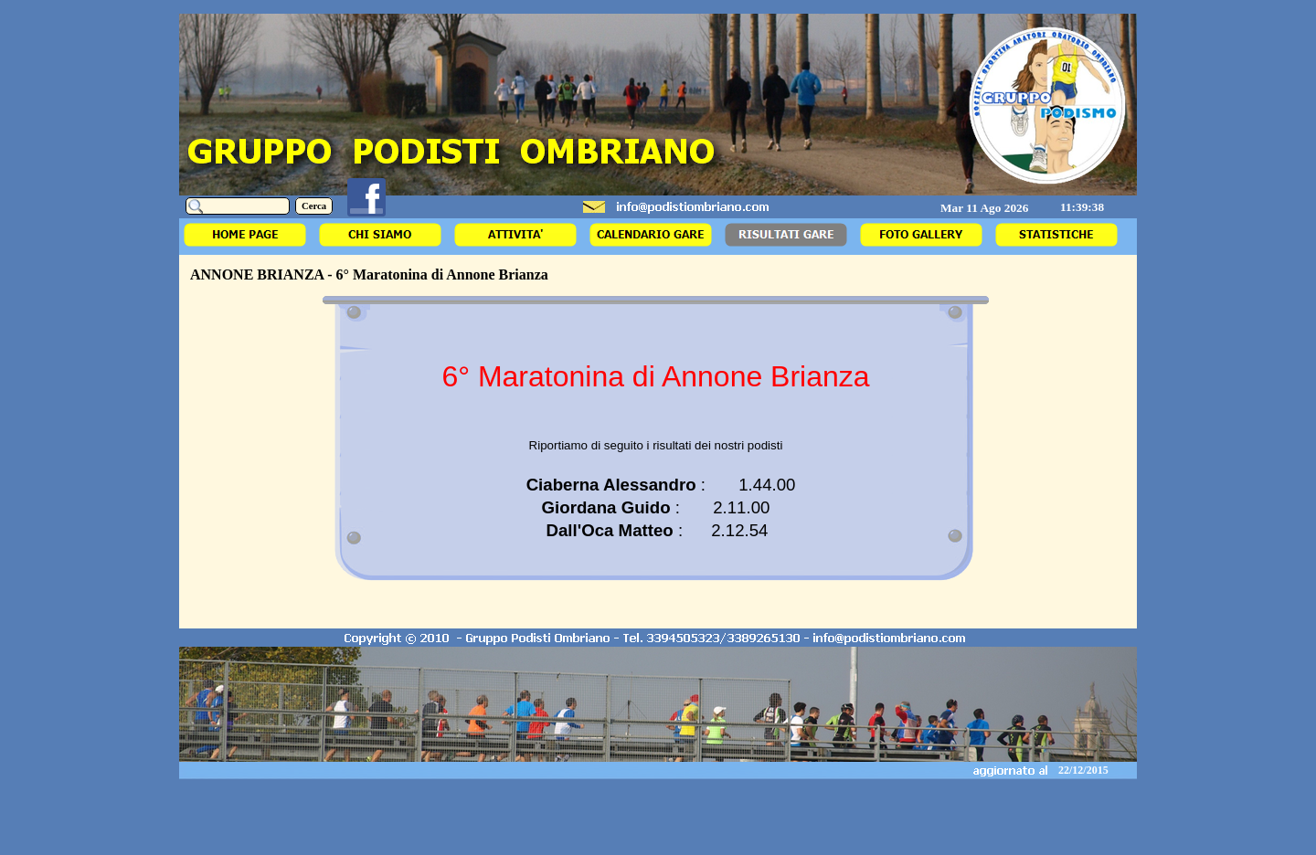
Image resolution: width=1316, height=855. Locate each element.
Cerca (314, 206)
